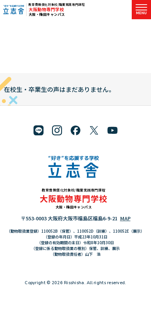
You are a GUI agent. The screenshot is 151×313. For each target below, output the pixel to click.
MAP (125, 218)
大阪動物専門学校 (46, 9)
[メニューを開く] (141, 9)
